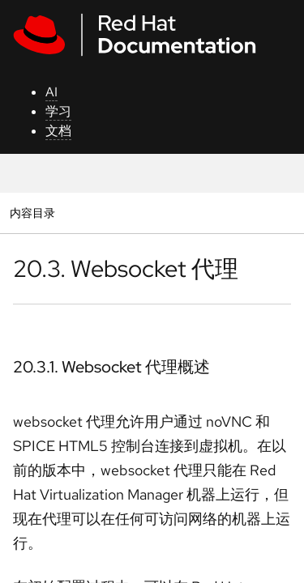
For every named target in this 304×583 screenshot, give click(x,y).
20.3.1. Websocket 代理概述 (111, 366)
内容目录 (32, 212)
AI (51, 91)
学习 (58, 111)
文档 (58, 130)
